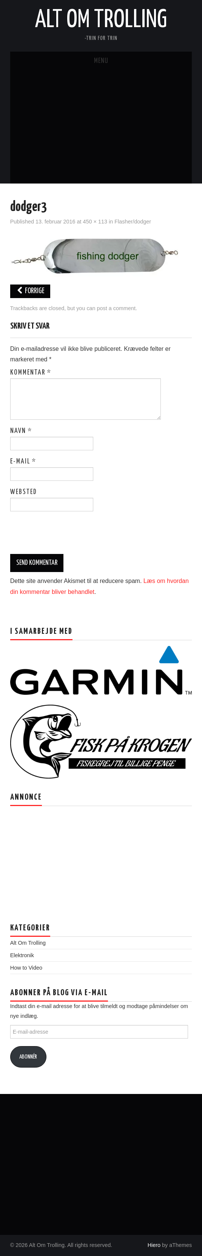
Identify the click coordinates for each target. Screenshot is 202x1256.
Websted (23, 492)
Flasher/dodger (132, 222)
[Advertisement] (101, 127)
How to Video (26, 968)
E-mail (23, 461)
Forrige (30, 291)
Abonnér (28, 1057)
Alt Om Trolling (101, 20)
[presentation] (61, 535)
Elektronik (22, 955)
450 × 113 (95, 222)
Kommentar (30, 372)
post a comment (116, 308)
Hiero (154, 1245)
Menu (101, 61)
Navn (21, 431)
